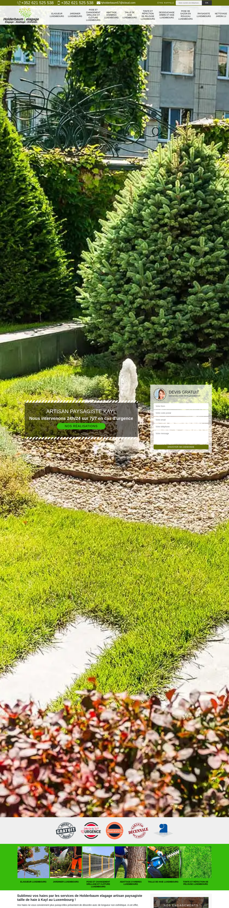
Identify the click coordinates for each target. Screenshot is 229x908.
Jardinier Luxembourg (75, 14)
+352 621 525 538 (35, 3)
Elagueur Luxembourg (57, 14)
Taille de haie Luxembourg (129, 15)
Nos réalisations (81, 426)
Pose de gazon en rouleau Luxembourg (186, 15)
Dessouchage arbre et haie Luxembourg (166, 15)
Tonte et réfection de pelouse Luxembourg (148, 15)
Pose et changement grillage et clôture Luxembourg (93, 15)
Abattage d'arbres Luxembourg (111, 15)
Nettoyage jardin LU (221, 14)
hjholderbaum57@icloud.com (116, 3)
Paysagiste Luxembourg (204, 14)
